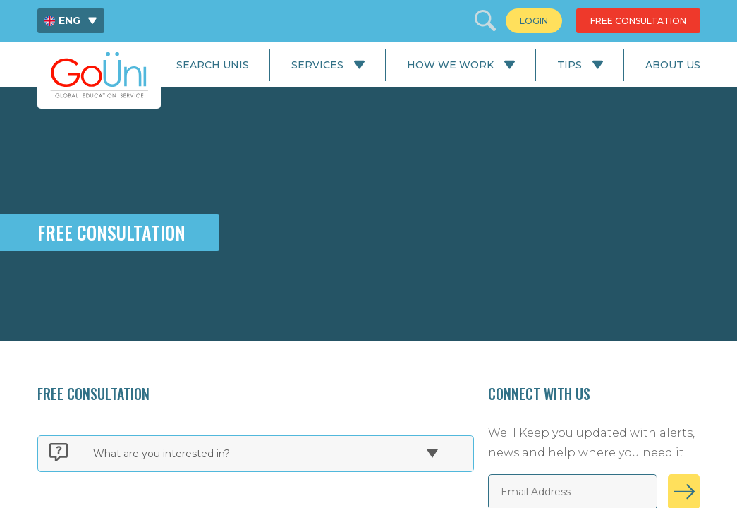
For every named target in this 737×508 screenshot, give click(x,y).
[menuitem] (70, 20)
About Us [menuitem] (672, 65)
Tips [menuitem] (569, 65)
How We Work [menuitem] (450, 65)
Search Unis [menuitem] (212, 65)
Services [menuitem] (317, 65)
